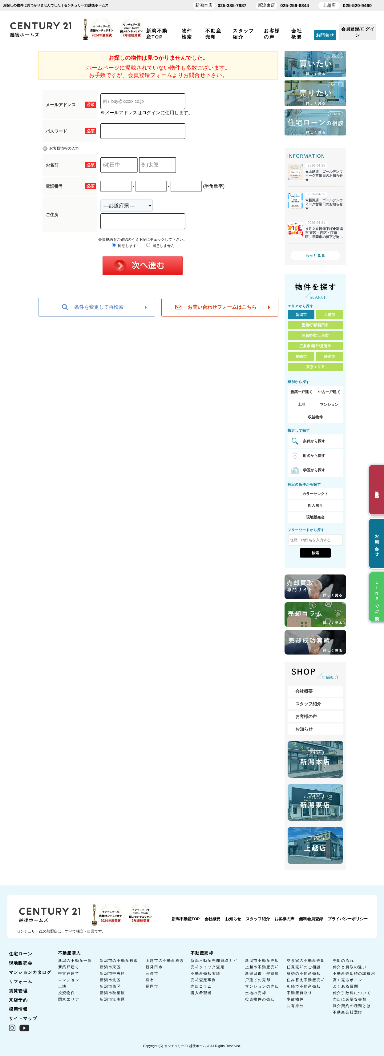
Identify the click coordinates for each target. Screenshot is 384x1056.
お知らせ (304, 729)
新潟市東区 (110, 967)
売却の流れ (343, 960)
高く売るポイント (350, 980)
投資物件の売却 (260, 999)
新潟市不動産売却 (262, 960)
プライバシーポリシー (348, 919)
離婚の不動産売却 (304, 973)
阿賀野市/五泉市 (315, 335)
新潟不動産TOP (186, 919)
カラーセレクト (315, 494)
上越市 (329, 314)
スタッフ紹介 (308, 703)
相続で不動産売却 (304, 986)
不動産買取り (299, 993)
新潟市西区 (110, 986)
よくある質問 (345, 986)
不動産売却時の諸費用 (354, 973)
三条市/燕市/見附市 (315, 346)
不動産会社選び (348, 1012)
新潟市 (301, 314)
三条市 (152, 973)
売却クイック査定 (207, 967)
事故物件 (295, 999)
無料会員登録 (311, 919)
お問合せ (325, 35)
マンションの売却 (262, 986)
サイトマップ (23, 1018)
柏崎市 (301, 356)
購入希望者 (201, 993)
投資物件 (66, 993)
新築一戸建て (301, 392)
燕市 (150, 980)
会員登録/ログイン (357, 32)
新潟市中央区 (112, 973)
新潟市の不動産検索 (119, 960)
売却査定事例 (203, 980)
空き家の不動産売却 (306, 960)
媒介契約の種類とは (352, 1006)
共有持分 (295, 1006)
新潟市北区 (110, 980)
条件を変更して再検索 (92, 307)
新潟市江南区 (112, 999)
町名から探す (314, 455)
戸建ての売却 (258, 980)
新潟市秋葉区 (112, 993)
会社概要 (304, 691)
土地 (301, 404)
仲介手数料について (352, 993)
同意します (124, 246)
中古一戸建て (329, 392)
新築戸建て (68, 967)
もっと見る (315, 255)
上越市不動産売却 (262, 967)
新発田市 (154, 967)
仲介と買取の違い (350, 967)
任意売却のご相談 (304, 967)
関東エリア (68, 999)
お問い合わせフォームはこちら (216, 307)
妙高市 (329, 356)
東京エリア (315, 367)
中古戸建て (68, 973)
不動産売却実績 (205, 973)
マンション (329, 404)
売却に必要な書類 (350, 999)
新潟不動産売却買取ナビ (214, 960)
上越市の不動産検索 (165, 960)
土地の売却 (255, 993)
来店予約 (18, 1000)
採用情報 (18, 1009)
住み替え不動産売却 (306, 980)
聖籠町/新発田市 (315, 325)
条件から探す (314, 441)
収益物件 (315, 417)
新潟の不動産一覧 (75, 960)
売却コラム (201, 986)
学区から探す (314, 470)
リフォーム (21, 981)
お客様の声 (306, 716)
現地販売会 (315, 517)
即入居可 (315, 505)
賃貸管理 (18, 990)
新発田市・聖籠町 (262, 973)
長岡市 (152, 986)
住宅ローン (21, 953)
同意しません (160, 246)
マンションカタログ (30, 972)
